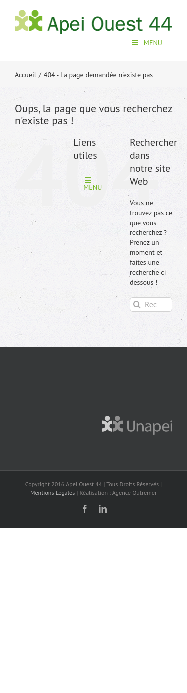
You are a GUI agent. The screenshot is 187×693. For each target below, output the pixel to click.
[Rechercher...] (151, 304)
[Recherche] (137, 304)
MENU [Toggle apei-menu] (146, 42)
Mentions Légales (52, 492)
